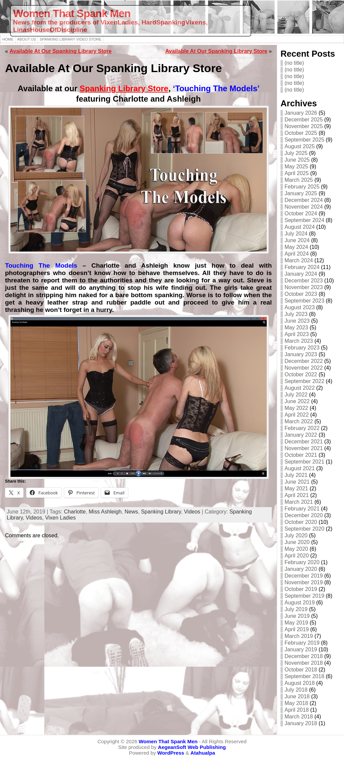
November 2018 (304, 663)
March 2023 (299, 341)
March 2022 (299, 421)
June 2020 (297, 542)
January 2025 (301, 193)
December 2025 (304, 119)
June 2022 (297, 401)
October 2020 (301, 522)
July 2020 (296, 535)
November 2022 (304, 368)
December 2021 (304, 441)
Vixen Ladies (60, 518)
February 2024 (302, 267)
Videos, (35, 518)
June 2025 (297, 160)
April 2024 (297, 254)
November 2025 (304, 126)
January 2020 (301, 569)
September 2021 (304, 462)
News (131, 511)
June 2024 (297, 240)
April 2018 (297, 710)
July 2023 (296, 314)
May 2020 (296, 549)
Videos (192, 511)
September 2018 (304, 676)
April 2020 (297, 555)
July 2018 (296, 690)
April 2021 (297, 495)
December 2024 (304, 200)
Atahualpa (202, 753)
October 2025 (301, 133)
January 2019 (301, 649)
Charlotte (75, 511)
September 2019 (304, 596)
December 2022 (304, 361)
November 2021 (304, 448)
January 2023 (301, 354)
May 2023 (296, 327)
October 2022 (301, 374)
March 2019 (299, 636)
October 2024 (301, 213)
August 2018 (300, 683)
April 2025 (297, 173)
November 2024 (304, 207)
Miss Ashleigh (105, 511)
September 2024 (304, 220)
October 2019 (301, 589)
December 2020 (304, 515)
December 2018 (304, 656)
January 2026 (301, 113)
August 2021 (300, 468)
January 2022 (301, 435)
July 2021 (296, 475)
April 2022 (297, 415)
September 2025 (304, 140)
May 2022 (296, 408)
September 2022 (304, 381)
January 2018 (301, 723)
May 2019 (296, 623)
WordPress (170, 753)
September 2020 (304, 529)
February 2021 (302, 508)
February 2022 (302, 428)
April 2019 (297, 629)
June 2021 (297, 482)
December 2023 (304, 280)
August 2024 (300, 227)
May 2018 (296, 703)
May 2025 (296, 166)
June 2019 (297, 616)
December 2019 (304, 576)
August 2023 (300, 307)
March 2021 (299, 502)
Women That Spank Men (71, 13)
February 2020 (302, 562)
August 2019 (300, 602)
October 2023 (301, 294)
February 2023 (302, 347)
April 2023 (297, 334)
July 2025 (296, 153)
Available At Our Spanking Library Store (60, 51)
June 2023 (297, 321)
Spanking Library (161, 511)
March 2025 (299, 180)
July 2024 (296, 233)
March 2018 (299, 716)
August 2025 (300, 146)
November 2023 (304, 287)
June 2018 (297, 696)
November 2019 (304, 582)
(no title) (294, 63)
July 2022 (296, 394)
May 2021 (296, 488)
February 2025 (302, 186)
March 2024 (299, 260)
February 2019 (302, 643)
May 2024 (296, 247)
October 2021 (301, 455)
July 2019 (296, 609)
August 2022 (300, 388)
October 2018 (301, 669)
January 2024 (301, 274)
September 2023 (304, 301)
